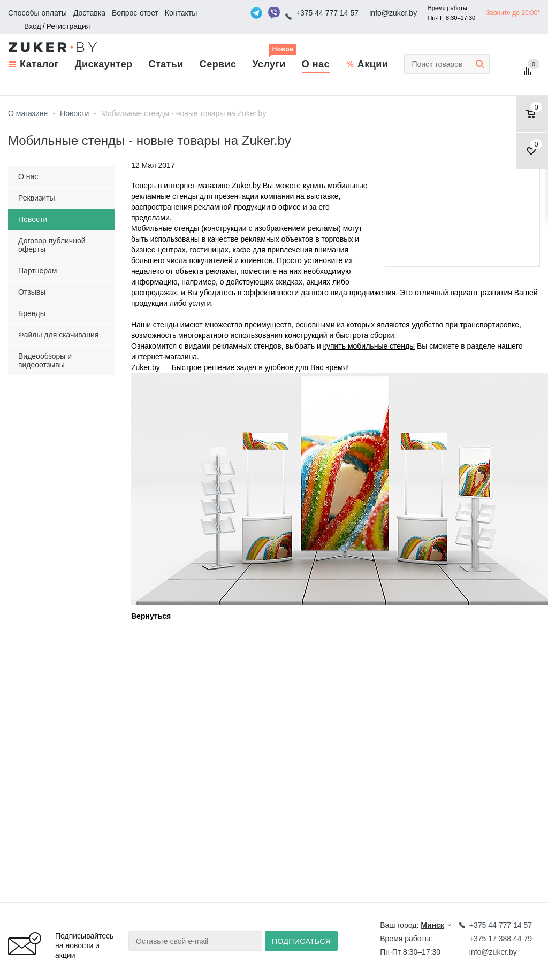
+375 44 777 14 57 (327, 13)
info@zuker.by (393, 13)
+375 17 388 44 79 (500, 938)
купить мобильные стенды (369, 346)
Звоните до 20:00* (513, 13)
